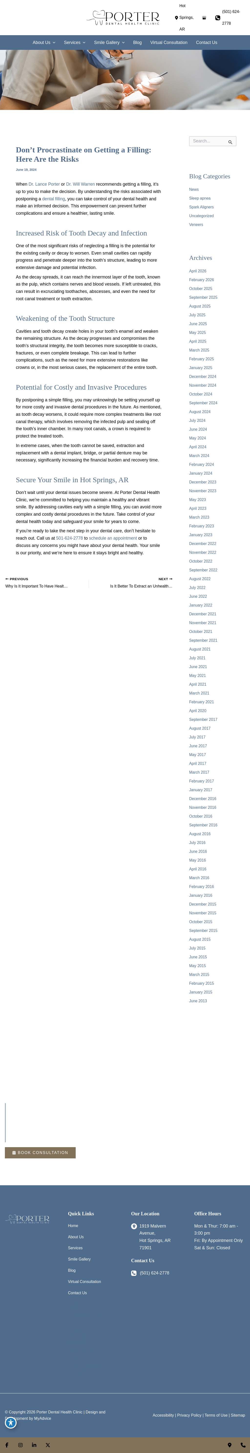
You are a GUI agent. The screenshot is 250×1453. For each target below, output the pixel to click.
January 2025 (201, 365)
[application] (51, 40)
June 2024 (198, 427)
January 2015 (201, 989)
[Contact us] (229, 1445)
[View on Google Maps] (204, 16)
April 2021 (198, 682)
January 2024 (201, 471)
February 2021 (202, 699)
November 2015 (203, 910)
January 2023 (201, 532)
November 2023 (203, 488)
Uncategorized (201, 213)
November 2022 (203, 550)
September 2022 (203, 567)
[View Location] (187, 16)
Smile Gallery (79, 1257)
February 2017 (202, 778)
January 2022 (201, 602)
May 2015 (197, 963)
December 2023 (203, 479)
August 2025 (200, 303)
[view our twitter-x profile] (48, 1445)
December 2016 (203, 796)
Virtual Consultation (85, 1280)
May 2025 (197, 330)
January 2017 (201, 787)
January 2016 (201, 893)
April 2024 (198, 444)
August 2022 (200, 576)
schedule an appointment (114, 535)
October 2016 (201, 814)
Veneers (196, 222)
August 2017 (200, 726)
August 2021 (200, 646)
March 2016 (199, 875)
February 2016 (202, 884)
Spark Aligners (201, 204)
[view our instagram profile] (20, 1445)
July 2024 (197, 418)
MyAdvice (42, 1417)
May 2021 (197, 673)
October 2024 (201, 391)
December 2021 (203, 611)
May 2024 (197, 435)
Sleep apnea (200, 195)
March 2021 (199, 690)
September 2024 (203, 400)
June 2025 (198, 321)
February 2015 (202, 981)
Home (73, 1223)
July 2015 (197, 945)
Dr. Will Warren (81, 181)
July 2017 (197, 734)
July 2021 (197, 655)
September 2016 (203, 822)
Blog (72, 1268)
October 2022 (201, 558)
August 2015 (200, 937)
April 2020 (198, 708)
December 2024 (203, 374)
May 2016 (197, 857)
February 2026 (202, 277)
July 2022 (197, 585)
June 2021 (198, 664)
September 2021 (203, 638)
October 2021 (201, 629)
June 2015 (198, 954)
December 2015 (203, 901)
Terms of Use (216, 1414)
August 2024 (200, 409)
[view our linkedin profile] (34, 1445)
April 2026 (198, 268)
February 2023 (202, 523)
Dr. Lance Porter (45, 181)
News (194, 187)
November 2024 (203, 383)
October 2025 (201, 286)
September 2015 (203, 928)
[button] (40, 1150)
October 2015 (201, 919)
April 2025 (198, 339)
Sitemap (238, 1414)
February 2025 (202, 356)
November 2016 (203, 805)
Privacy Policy (189, 1414)
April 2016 (198, 866)
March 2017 (199, 770)
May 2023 (197, 497)
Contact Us (77, 1291)
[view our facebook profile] (7, 1445)
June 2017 (198, 743)
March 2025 (199, 347)
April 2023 (198, 506)
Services (75, 1246)
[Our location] (243, 1445)
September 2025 (203, 295)
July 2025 (197, 312)
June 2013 (198, 998)
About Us (76, 1234)
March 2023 (199, 515)
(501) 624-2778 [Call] (231, 16)
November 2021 (203, 620)
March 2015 (199, 972)
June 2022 (198, 594)
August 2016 (200, 831)
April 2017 (198, 761)
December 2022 (203, 541)
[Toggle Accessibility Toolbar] (11, 1423)
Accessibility (163, 1414)
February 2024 (202, 462)
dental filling (53, 196)
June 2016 (198, 849)
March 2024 (199, 453)
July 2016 (197, 840)
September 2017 (203, 717)
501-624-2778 (69, 535)
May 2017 (197, 752)
